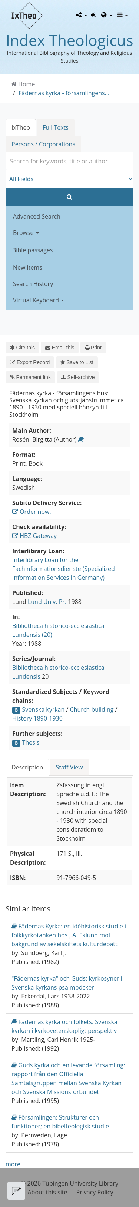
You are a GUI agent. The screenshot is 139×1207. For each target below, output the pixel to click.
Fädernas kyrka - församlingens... (64, 93)
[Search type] (69, 179)
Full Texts (56, 127)
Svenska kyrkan (43, 709)
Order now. (31, 512)
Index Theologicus (69, 40)
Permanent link (30, 377)
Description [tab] (27, 767)
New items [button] (27, 267)
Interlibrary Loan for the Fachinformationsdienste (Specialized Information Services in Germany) (63, 569)
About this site (47, 1192)
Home (26, 84)
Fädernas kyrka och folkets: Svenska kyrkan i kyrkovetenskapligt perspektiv (64, 1026)
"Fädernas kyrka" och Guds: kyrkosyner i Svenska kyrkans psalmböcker (66, 982)
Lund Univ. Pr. (47, 602)
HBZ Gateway (34, 536)
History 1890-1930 (37, 718)
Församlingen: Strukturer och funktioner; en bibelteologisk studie (60, 1121)
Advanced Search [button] (36, 216)
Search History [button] (33, 284)
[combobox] (69, 161)
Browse (26, 233)
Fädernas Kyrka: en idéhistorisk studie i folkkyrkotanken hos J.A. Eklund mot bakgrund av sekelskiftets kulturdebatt (68, 935)
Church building (92, 709)
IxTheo (20, 127)
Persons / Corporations (43, 144)
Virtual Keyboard (38, 300)
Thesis (31, 742)
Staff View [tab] (69, 767)
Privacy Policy (94, 1192)
